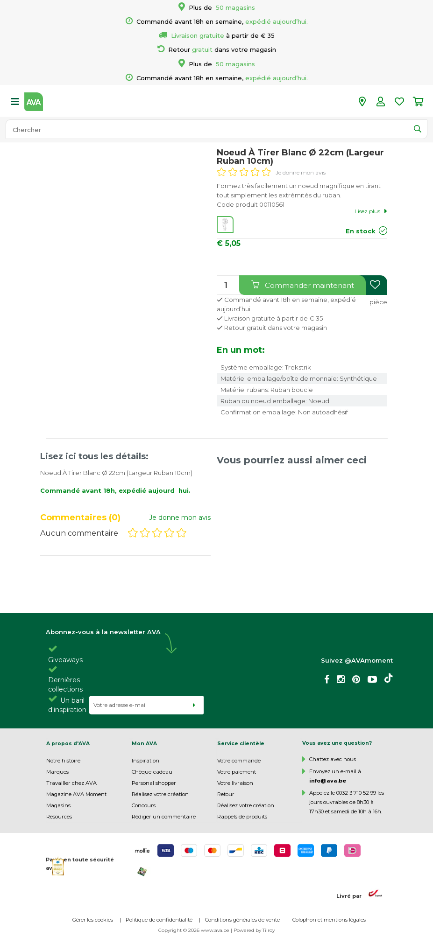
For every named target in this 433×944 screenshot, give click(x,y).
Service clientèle (240, 744)
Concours (144, 805)
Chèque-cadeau (152, 772)
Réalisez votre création (160, 794)
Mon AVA (144, 744)
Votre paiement (236, 772)
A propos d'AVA (68, 744)
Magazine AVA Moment (76, 794)
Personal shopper (154, 783)
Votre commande (239, 760)
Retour (225, 794)
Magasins (58, 805)
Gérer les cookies (92, 919)
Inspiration (145, 760)
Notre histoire (63, 760)
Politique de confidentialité (159, 919)
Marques (57, 772)
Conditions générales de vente (242, 919)
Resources (59, 816)
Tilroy (269, 930)
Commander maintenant (302, 285)
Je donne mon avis (301, 172)
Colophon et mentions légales (329, 919)
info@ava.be (327, 780)
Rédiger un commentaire (164, 816)
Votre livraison (235, 783)
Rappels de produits (242, 816)
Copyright (170, 930)
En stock (361, 231)
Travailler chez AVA (71, 783)
